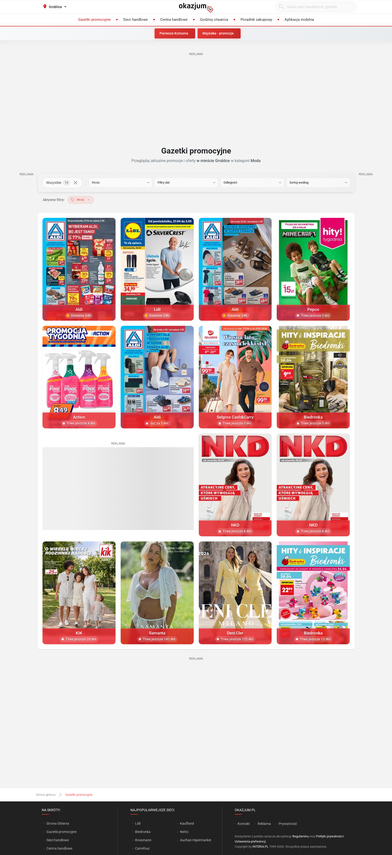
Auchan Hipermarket (195, 840)
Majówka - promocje (218, 33)
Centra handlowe (59, 848)
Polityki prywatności (330, 836)
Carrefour (142, 848)
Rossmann (143, 840)
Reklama (264, 824)
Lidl (137, 823)
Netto (184, 832)
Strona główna (46, 794)
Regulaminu (300, 836)
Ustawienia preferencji (250, 841)
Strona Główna (57, 823)
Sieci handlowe (57, 840)
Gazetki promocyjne (61, 832)
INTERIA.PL (260, 846)
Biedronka (142, 832)
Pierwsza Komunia (173, 33)
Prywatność (288, 824)
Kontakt (244, 824)
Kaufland (187, 823)
